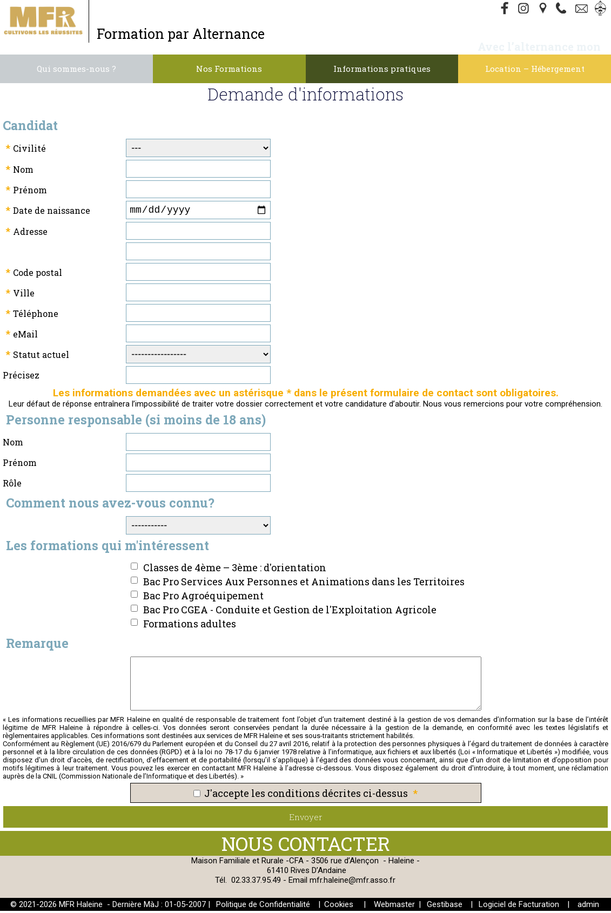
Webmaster (394, 906)
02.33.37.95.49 (256, 882)
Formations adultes (189, 625)
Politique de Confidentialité (263, 906)
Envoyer (306, 819)
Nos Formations (229, 68)
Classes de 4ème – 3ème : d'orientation (234, 569)
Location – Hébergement (535, 68)
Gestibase (444, 906)
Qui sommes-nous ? (76, 68)
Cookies (338, 906)
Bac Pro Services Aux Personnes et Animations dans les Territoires (304, 583)
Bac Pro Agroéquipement (203, 597)
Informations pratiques (382, 68)
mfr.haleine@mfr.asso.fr (352, 882)
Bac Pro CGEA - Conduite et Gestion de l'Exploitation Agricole (290, 611)
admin (588, 906)
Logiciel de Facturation (519, 906)
